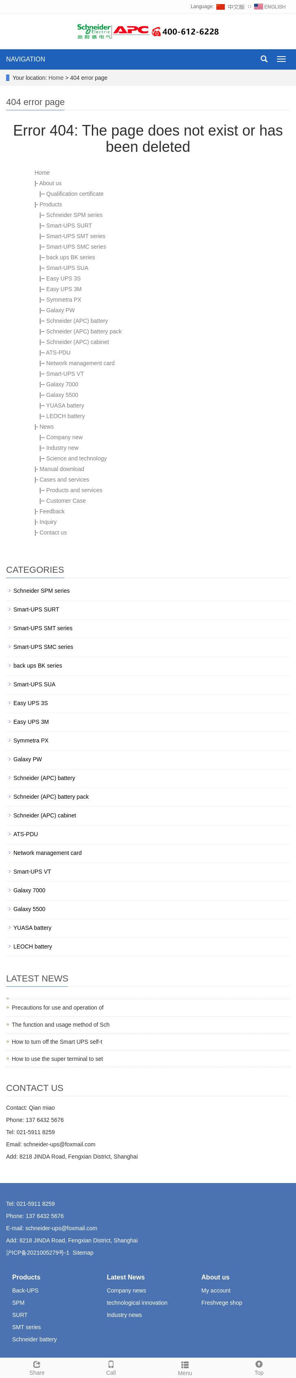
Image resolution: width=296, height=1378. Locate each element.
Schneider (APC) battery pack (84, 331)
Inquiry (48, 522)
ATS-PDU (58, 352)
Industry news (124, 1315)
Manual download (61, 469)
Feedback (51, 511)
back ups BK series (70, 257)
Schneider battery (34, 1339)
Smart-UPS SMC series (76, 246)
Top (259, 1367)
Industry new (62, 448)
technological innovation (137, 1302)
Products (50, 204)
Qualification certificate (75, 194)
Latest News (126, 1277)
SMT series (26, 1327)
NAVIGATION (25, 59)
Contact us (53, 532)
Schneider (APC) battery (77, 321)
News (46, 426)
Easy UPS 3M (64, 289)
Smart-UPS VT (65, 373)
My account (216, 1290)
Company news (126, 1290)
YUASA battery (65, 405)
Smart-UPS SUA (67, 268)
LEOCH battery (65, 416)
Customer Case (66, 500)
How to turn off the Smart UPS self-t (57, 1041)
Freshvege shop (221, 1302)
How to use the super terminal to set (57, 1059)
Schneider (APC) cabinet (77, 342)
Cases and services (64, 479)
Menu (185, 1367)
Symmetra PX (63, 299)
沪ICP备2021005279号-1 (38, 1252)
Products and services (74, 490)
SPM (18, 1302)
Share (37, 1367)
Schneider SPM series (74, 215)
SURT (20, 1315)
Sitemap (82, 1252)
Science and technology (76, 458)
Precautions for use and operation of (58, 1007)
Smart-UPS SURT (69, 225)
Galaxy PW (60, 310)
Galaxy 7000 (62, 384)
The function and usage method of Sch (61, 1024)
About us (50, 183)
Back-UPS (25, 1290)
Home (55, 77)
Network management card (80, 363)
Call (111, 1367)
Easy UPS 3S (63, 278)
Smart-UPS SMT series (75, 236)
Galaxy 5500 (62, 395)
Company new (64, 437)
